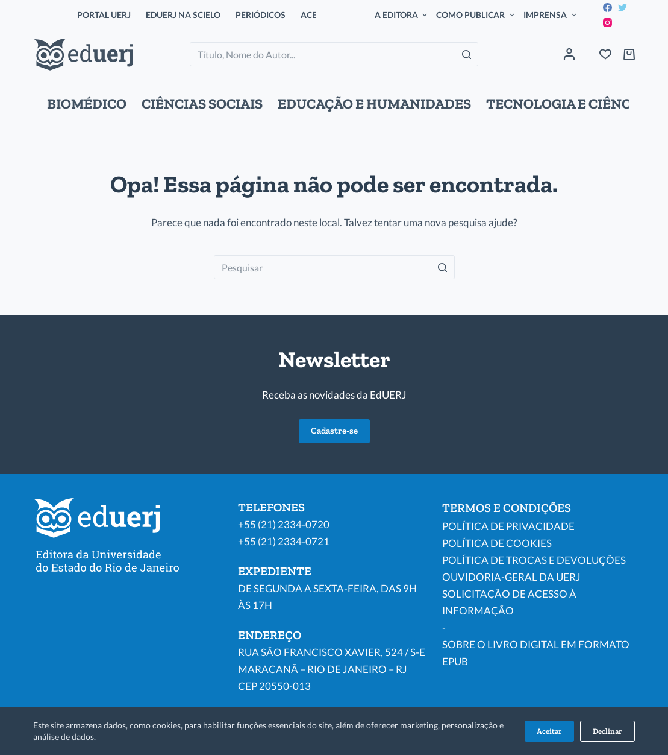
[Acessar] (569, 54)
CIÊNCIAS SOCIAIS (202, 103)
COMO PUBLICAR (476, 15)
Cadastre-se (334, 430)
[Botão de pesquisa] (466, 54)
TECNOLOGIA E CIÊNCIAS (569, 103)
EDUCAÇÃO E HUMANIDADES (374, 103)
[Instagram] (607, 22)
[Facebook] (607, 7)
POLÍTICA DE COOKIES (497, 543)
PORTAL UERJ (104, 15)
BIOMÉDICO (86, 103)
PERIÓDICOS (261, 15)
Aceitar (549, 731)
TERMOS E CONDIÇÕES (506, 508)
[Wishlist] (605, 54)
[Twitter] (622, 7)
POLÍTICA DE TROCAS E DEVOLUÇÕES (534, 560)
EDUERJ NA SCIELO (183, 15)
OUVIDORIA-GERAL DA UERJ (511, 576)
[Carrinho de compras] (629, 54)
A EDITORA (403, 15)
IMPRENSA (551, 15)
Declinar (607, 731)
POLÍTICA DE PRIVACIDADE (508, 526)
